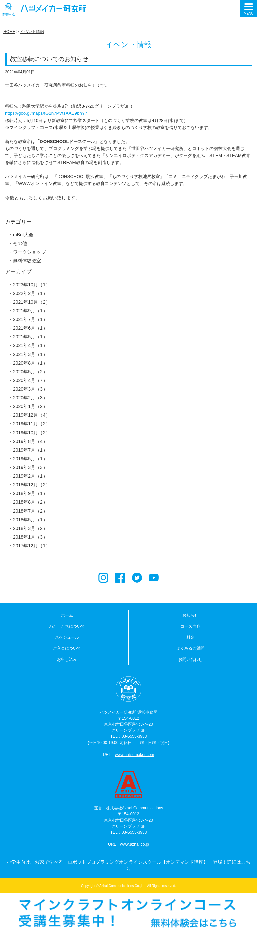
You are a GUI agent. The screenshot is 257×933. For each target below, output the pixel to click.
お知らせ (190, 615)
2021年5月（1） (30, 336)
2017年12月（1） (31, 545)
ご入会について (67, 648)
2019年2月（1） (30, 476)
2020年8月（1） (30, 363)
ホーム (67, 615)
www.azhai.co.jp (134, 844)
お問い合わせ (190, 659)
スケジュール (67, 637)
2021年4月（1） (30, 345)
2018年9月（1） (30, 493)
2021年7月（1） (30, 319)
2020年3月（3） (30, 389)
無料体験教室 (27, 260)
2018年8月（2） (30, 502)
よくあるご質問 (190, 648)
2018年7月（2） (30, 511)
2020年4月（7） (30, 380)
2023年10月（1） (31, 284)
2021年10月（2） (31, 302)
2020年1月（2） (30, 406)
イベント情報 (32, 31)
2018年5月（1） (30, 519)
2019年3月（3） (30, 467)
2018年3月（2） (30, 528)
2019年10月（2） (31, 432)
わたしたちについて (67, 626)
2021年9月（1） (30, 310)
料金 (190, 637)
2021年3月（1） (30, 354)
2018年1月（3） (30, 537)
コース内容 (190, 626)
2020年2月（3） (30, 397)
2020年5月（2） (30, 371)
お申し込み (67, 659)
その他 (20, 243)
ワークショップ (29, 252)
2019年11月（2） (31, 423)
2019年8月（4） (30, 441)
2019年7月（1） (30, 450)
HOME (9, 31)
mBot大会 (23, 234)
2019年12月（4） (31, 415)
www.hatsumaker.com (134, 754)
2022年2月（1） (30, 293)
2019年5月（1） (30, 458)
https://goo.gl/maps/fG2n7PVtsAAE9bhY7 (46, 113)
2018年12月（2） (31, 484)
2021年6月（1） (30, 328)
